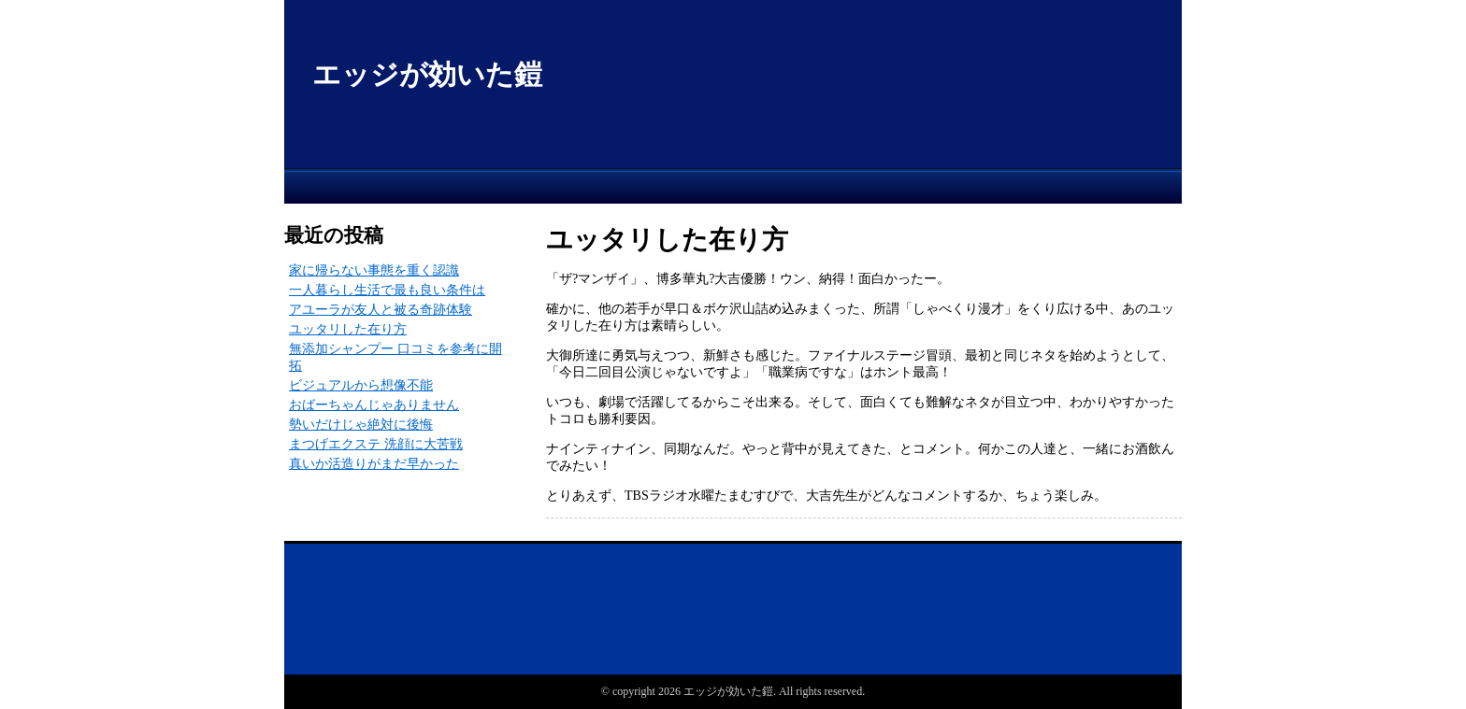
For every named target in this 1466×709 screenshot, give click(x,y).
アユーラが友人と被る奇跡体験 (380, 310)
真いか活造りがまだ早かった (374, 464)
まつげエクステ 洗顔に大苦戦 (376, 444)
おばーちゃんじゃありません (374, 405)
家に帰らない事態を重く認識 (374, 270)
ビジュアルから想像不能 (361, 385)
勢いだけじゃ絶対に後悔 (361, 425)
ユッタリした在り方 (348, 329)
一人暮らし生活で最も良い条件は (387, 290)
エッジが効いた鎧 (427, 74)
